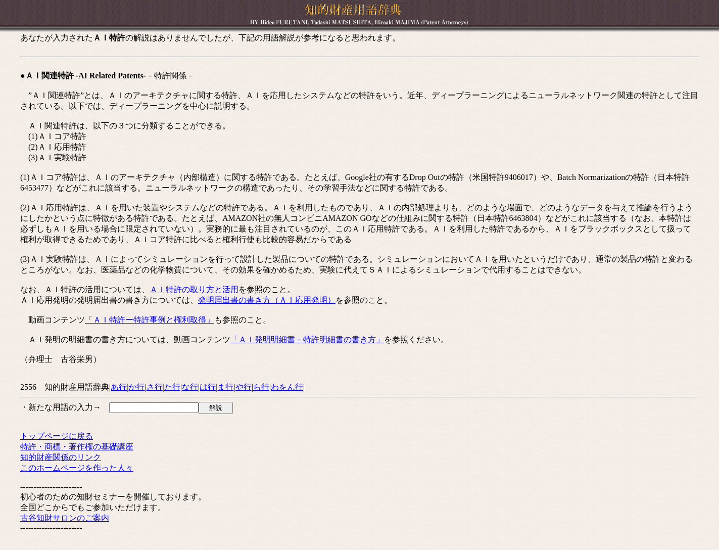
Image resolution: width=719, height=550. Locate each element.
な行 (190, 387)
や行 (243, 387)
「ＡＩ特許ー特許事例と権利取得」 (149, 319)
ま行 (225, 387)
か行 (136, 387)
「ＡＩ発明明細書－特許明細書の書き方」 (307, 339)
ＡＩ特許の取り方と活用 (194, 289)
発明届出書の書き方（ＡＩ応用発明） (266, 300)
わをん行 (287, 387)
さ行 (155, 387)
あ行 (119, 387)
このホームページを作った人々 (76, 468)
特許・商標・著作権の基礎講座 (76, 446)
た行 (172, 387)
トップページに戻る (56, 436)
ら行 (261, 387)
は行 (208, 387)
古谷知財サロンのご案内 (64, 518)
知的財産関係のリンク (60, 457)
